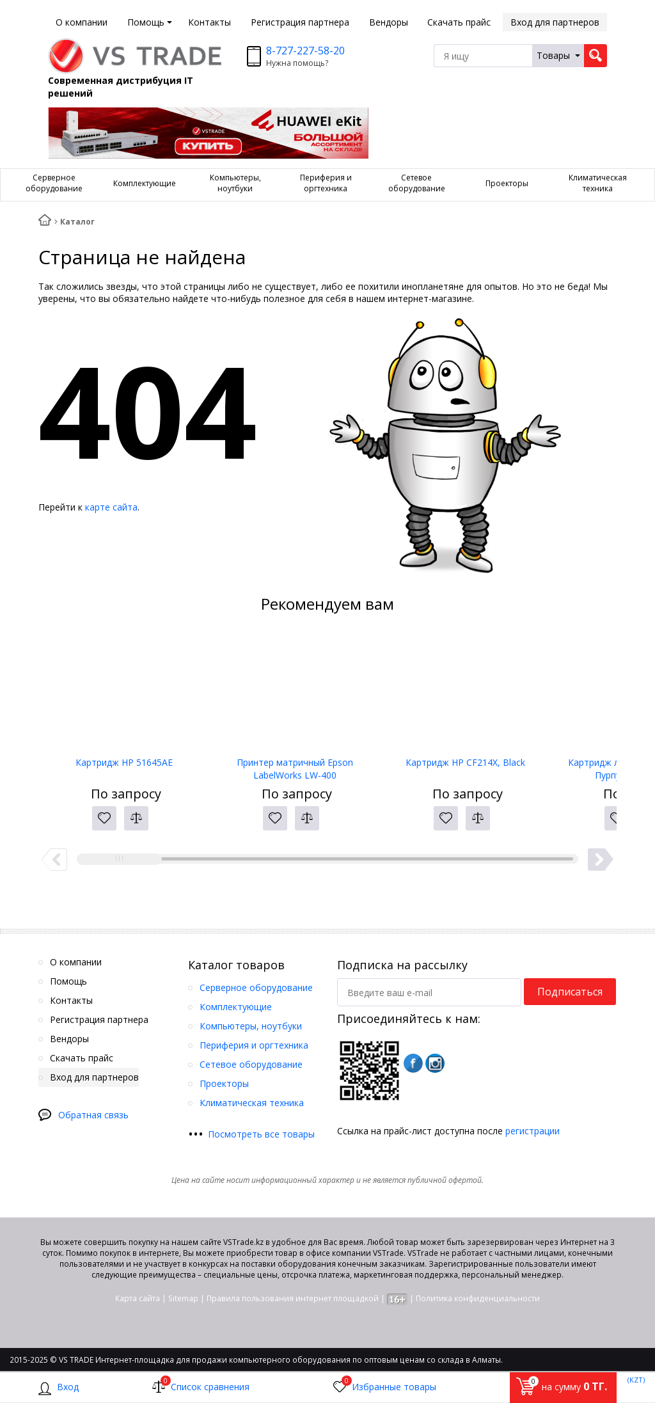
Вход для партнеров (554, 22)
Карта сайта (137, 1298)
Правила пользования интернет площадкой (293, 1298)
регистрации (532, 1131)
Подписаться (570, 992)
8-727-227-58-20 (305, 51)
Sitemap (183, 1298)
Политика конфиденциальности (478, 1298)
